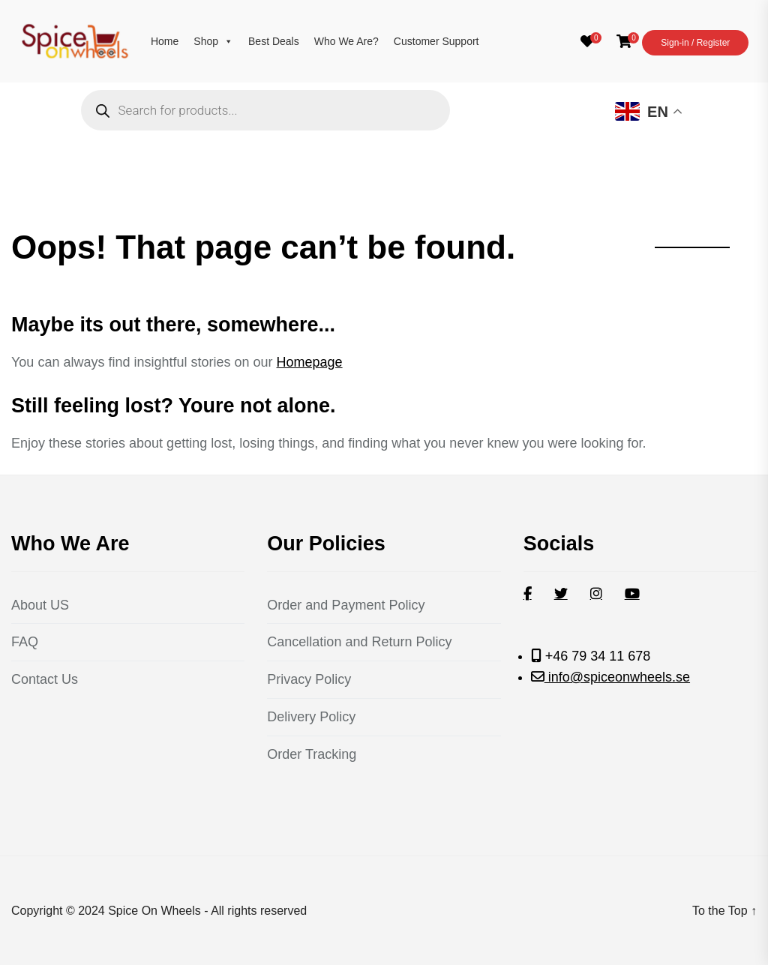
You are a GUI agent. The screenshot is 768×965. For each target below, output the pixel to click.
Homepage (310, 362)
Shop (213, 41)
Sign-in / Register (695, 42)
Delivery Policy (311, 716)
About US (40, 605)
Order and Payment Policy (345, 605)
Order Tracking (311, 754)
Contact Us (44, 679)
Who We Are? (346, 41)
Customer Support (436, 41)
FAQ (24, 641)
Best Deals (273, 41)
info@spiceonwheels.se (617, 677)
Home (164, 41)
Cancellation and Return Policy (359, 641)
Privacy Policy (309, 679)
